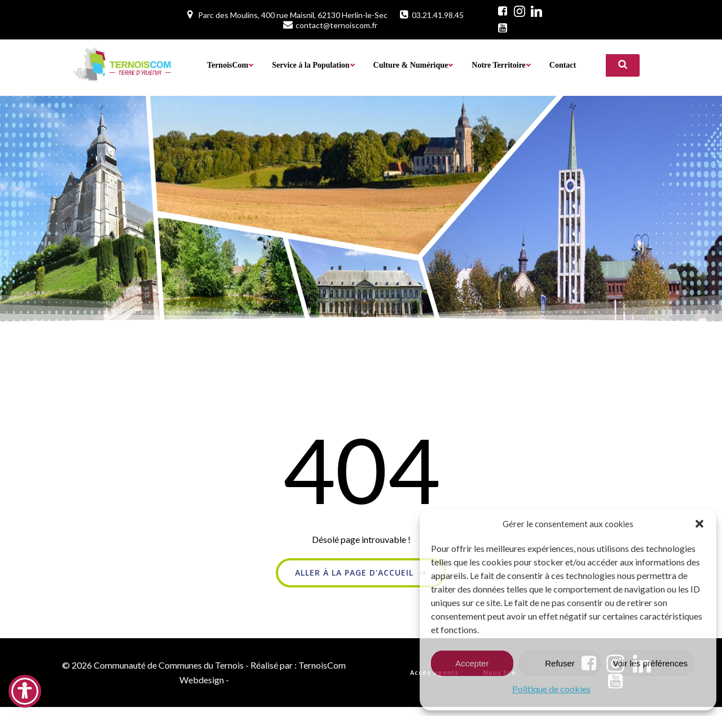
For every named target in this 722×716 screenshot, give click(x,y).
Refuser (560, 663)
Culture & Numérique (413, 65)
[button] (699, 523)
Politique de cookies (551, 688)
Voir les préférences (650, 663)
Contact (562, 65)
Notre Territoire (501, 65)
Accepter (471, 663)
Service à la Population (313, 65)
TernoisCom (229, 65)
